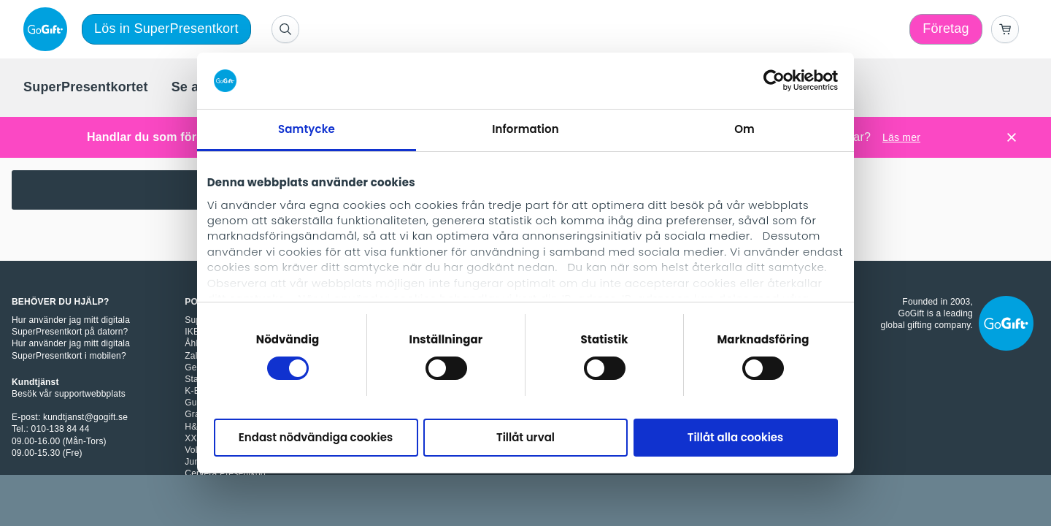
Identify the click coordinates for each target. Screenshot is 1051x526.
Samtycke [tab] (306, 129)
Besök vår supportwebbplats (69, 394)
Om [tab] (744, 129)
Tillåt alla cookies (736, 437)
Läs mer (901, 137)
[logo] (48, 29)
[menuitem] (86, 87)
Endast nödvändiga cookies (316, 437)
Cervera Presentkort (225, 473)
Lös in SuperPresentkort (166, 28)
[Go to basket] (1005, 29)
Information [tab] (525, 129)
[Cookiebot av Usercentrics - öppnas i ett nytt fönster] (774, 80)
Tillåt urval (525, 437)
